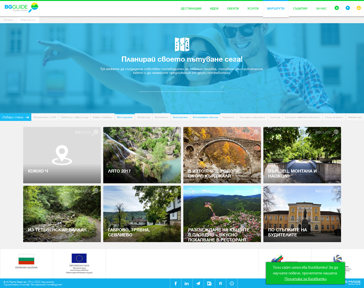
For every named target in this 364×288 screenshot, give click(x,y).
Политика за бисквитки (305, 279)
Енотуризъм (180, 117)
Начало (8, 20)
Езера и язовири (102, 117)
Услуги (253, 8)
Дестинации (191, 8)
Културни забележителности (302, 117)
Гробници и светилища (74, 117)
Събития (300, 8)
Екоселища (143, 117)
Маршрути (275, 8)
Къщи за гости (334, 117)
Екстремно (161, 117)
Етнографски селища (205, 117)
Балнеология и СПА (45, 117)
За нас (321, 8)
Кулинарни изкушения (252, 117)
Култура (275, 117)
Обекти (233, 8)
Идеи (214, 8)
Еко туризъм (124, 117)
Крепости (229, 117)
